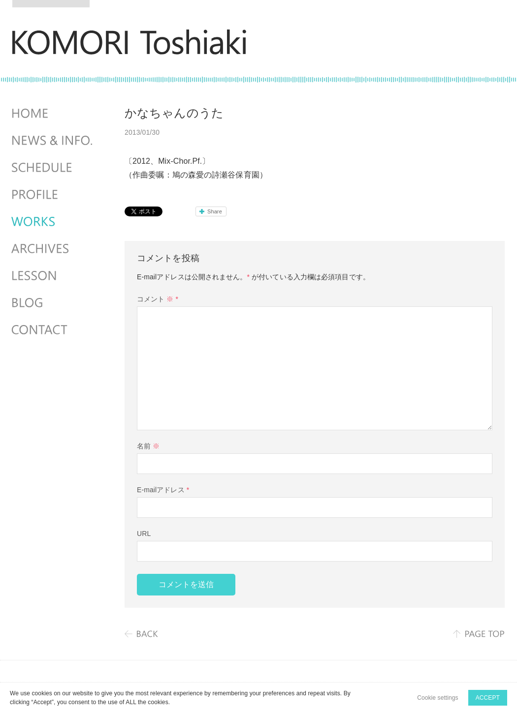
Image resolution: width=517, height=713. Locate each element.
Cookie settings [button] (437, 697)
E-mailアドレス (163, 489)
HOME (53, 114)
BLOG (53, 303)
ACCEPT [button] (488, 697)
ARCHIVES (53, 249)
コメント (157, 299)
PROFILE (53, 195)
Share (214, 211)
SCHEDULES (53, 168)
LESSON (53, 276)
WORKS (53, 222)
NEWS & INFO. (53, 141)
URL (144, 533)
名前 (148, 446)
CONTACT (53, 330)
